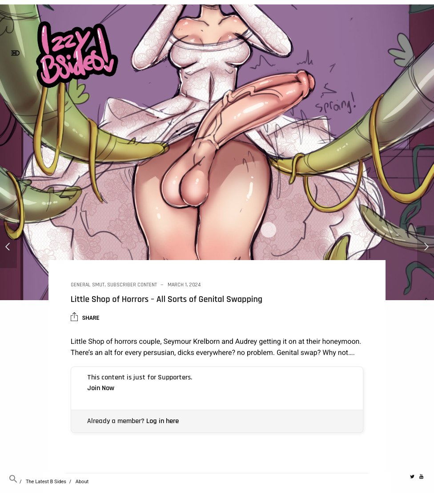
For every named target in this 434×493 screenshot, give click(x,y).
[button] (13, 482)
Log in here (162, 421)
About (82, 482)
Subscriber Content (132, 284)
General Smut (87, 284)
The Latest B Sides (46, 482)
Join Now (100, 388)
